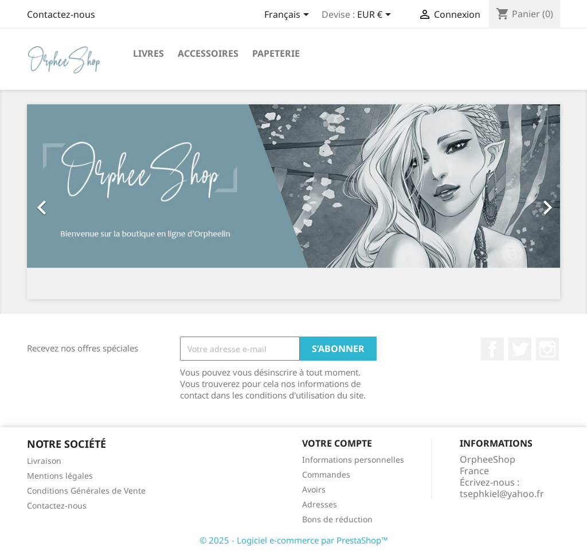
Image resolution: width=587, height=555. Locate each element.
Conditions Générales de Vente (86, 490)
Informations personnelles (353, 459)
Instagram (547, 349)
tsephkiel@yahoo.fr (502, 493)
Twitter (519, 349)
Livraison (44, 460)
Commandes (326, 474)
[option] (293, 201)
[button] (67, 201)
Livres (148, 53)
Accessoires (208, 53)
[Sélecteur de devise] (376, 15)
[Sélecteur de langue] (288, 15)
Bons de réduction (337, 519)
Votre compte (337, 443)
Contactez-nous (61, 14)
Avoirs (314, 489)
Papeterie (276, 53)
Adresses (319, 504)
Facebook (492, 349)
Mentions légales (60, 475)
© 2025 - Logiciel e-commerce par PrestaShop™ (293, 540)
